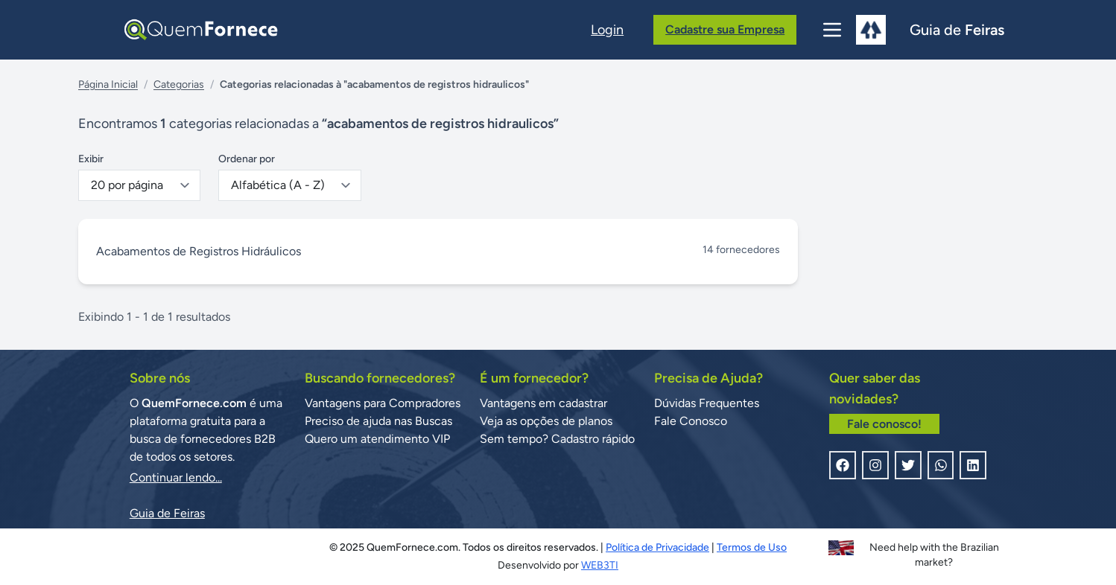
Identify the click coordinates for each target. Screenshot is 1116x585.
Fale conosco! (884, 424)
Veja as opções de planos (546, 421)
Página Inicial (108, 84)
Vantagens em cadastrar (543, 403)
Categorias (178, 84)
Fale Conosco (690, 421)
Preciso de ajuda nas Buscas (378, 421)
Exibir (91, 159)
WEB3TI (599, 565)
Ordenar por (246, 159)
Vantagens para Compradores (382, 403)
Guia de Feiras (167, 513)
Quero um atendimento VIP (377, 439)
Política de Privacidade (657, 547)
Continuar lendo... (176, 477)
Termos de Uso (752, 547)
